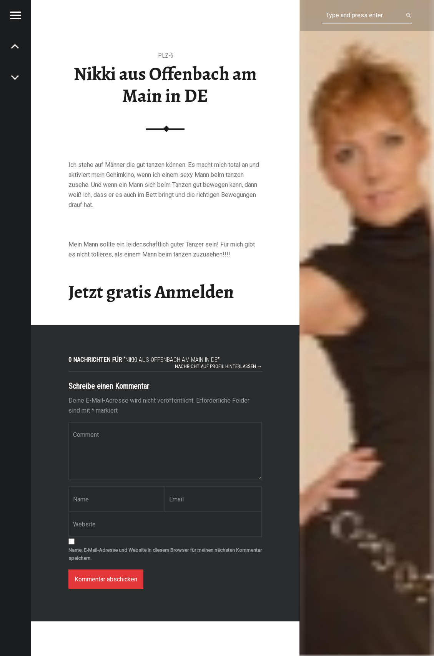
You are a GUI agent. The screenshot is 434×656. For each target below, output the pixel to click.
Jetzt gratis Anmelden (151, 292)
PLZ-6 (165, 55)
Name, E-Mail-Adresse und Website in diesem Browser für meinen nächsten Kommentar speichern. (165, 554)
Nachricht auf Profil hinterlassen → (218, 366)
